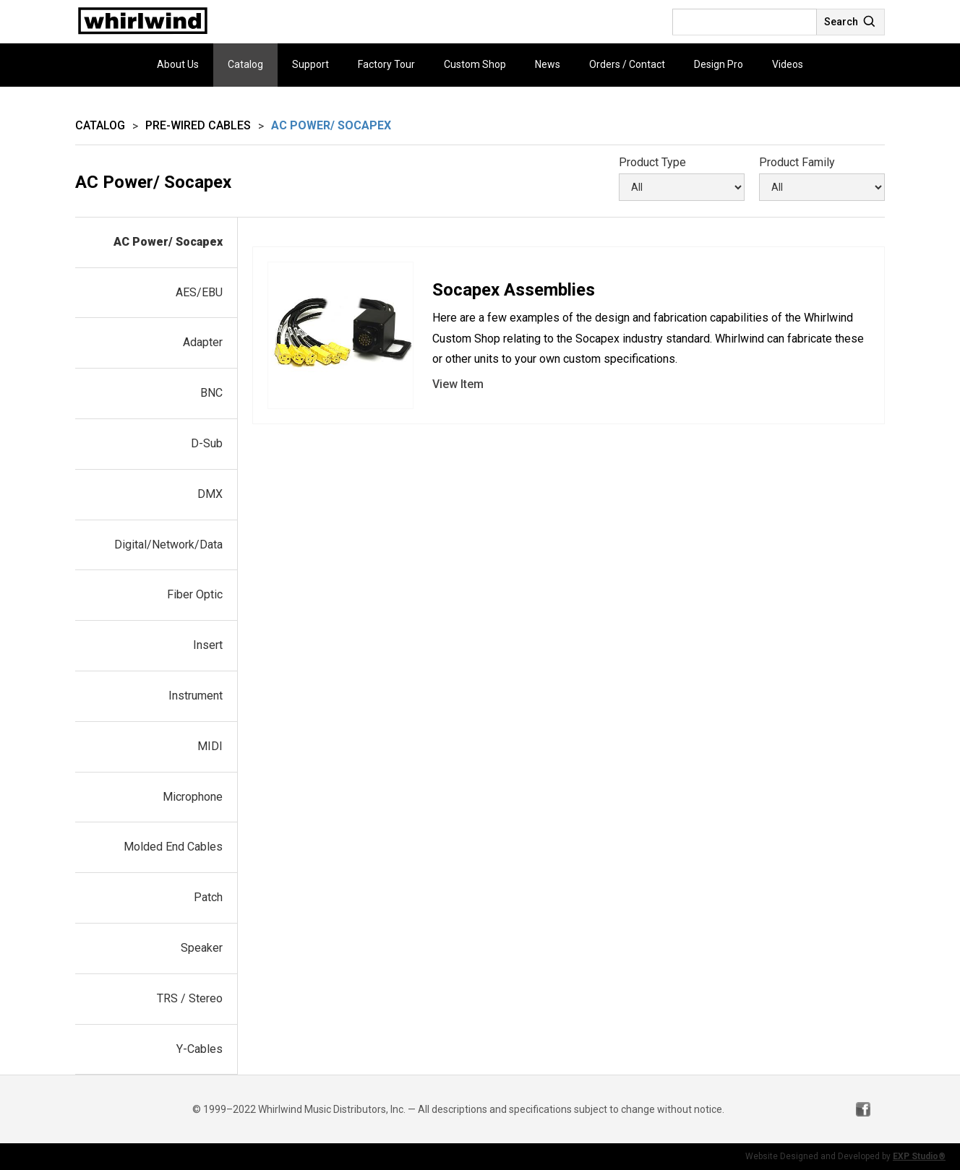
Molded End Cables (173, 846)
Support (310, 64)
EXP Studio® (919, 1156)
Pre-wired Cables (198, 125)
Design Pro (718, 64)
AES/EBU (199, 292)
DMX (210, 494)
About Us (178, 64)
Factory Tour (386, 64)
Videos (787, 64)
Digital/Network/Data (168, 544)
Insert (208, 645)
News (547, 64)
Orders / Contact (627, 64)
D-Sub (207, 443)
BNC (211, 393)
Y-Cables (199, 1049)
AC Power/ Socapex (168, 242)
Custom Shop (475, 64)
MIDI (210, 746)
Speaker (202, 948)
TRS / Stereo (190, 998)
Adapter (203, 342)
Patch (208, 897)
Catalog (245, 64)
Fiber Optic (195, 594)
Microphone (193, 797)
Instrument (195, 695)
